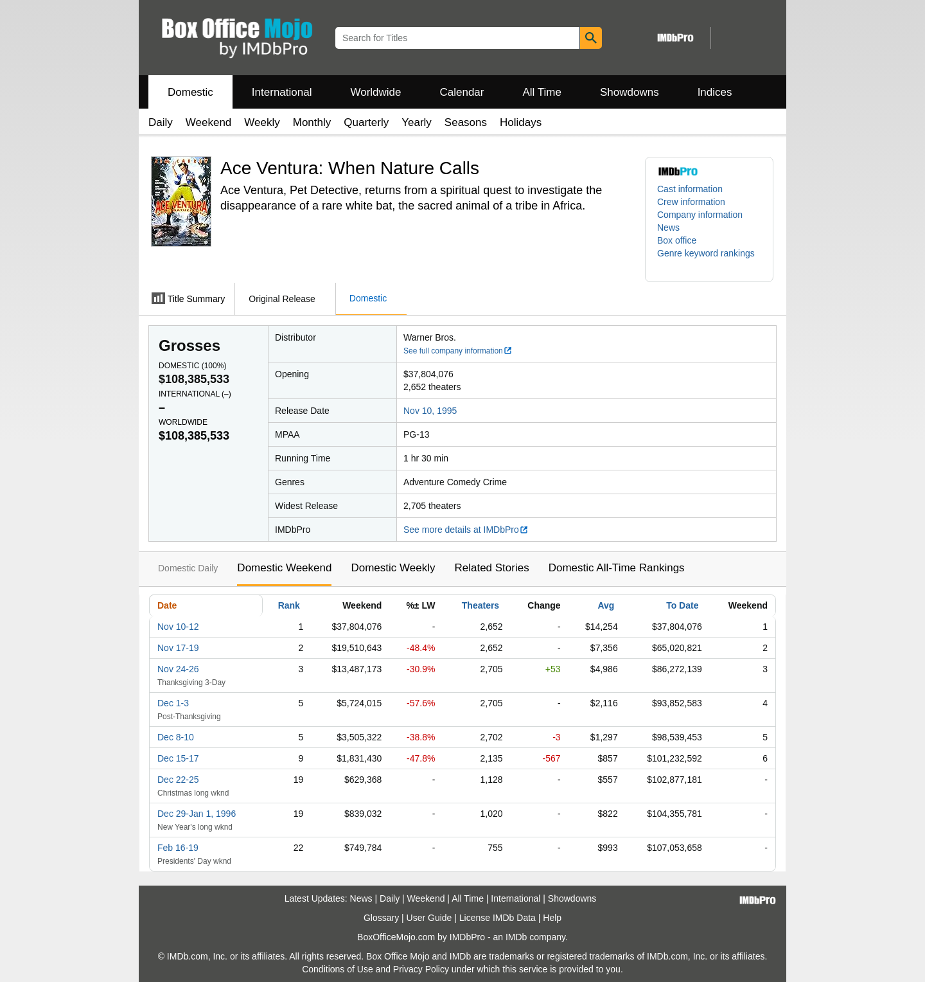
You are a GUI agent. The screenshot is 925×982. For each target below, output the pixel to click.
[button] (709, 259)
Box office (676, 240)
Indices (715, 92)
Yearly (416, 122)
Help (552, 918)
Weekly (261, 122)
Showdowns (629, 92)
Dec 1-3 (173, 703)
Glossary (381, 918)
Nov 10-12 (178, 626)
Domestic (190, 92)
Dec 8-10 (175, 737)
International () (195, 393)
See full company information (458, 350)
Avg (605, 605)
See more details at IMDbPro (466, 529)
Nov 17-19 (178, 648)
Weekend (209, 122)
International (282, 92)
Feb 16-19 (177, 848)
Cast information (690, 189)
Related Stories (491, 568)
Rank (289, 605)
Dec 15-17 (178, 758)
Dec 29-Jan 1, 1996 (196, 813)
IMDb (516, 937)
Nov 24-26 (178, 669)
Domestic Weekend (284, 568)
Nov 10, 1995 (430, 411)
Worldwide (375, 92)
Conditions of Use (337, 969)
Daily (160, 122)
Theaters (480, 605)
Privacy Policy (421, 969)
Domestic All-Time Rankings (617, 568)
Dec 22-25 (178, 779)
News (668, 227)
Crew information (691, 202)
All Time (542, 92)
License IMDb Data (497, 918)
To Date (682, 605)
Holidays (521, 122)
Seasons (466, 122)
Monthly (312, 122)
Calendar (462, 92)
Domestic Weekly (393, 568)
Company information (700, 215)
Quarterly (366, 122)
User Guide (429, 918)
